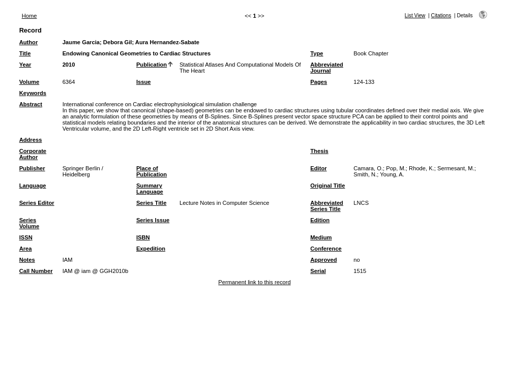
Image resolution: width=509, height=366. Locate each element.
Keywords (32, 93)
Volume (29, 82)
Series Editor (36, 203)
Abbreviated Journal (326, 68)
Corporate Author (32, 154)
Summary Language (149, 188)
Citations (441, 15)
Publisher (32, 168)
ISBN (143, 237)
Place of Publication (151, 171)
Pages (318, 82)
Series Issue (152, 220)
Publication (151, 65)
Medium (321, 237)
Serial (317, 271)
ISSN (26, 237)
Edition (320, 220)
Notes (27, 260)
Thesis (319, 151)
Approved (323, 260)
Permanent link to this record (254, 282)
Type (316, 53)
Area (25, 249)
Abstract (30, 104)
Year (25, 65)
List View (415, 15)
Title (25, 53)
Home (29, 16)
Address (30, 140)
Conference (326, 249)
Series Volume (29, 223)
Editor (318, 168)
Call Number (36, 271)
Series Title (151, 203)
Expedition (150, 249)
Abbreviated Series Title (326, 206)
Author (28, 42)
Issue (143, 82)
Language (32, 185)
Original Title (327, 185)
